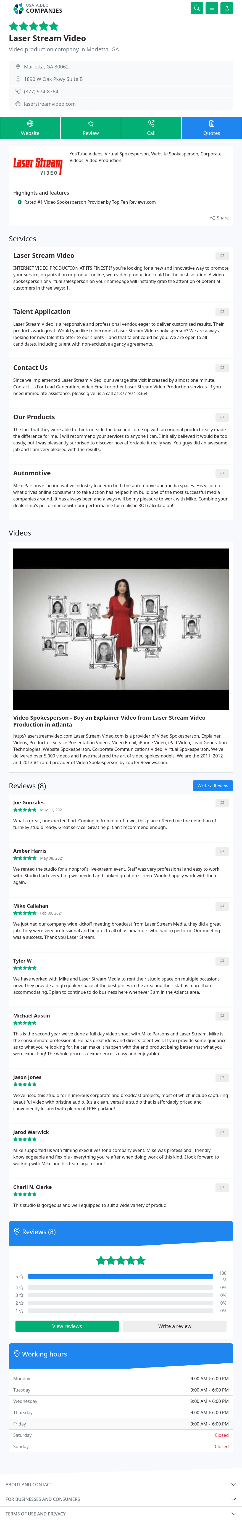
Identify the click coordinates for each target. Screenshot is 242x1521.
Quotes (211, 128)
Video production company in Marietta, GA (64, 49)
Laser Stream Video (47, 38)
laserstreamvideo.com (50, 103)
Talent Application (41, 312)
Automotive (32, 473)
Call (151, 128)
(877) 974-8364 (41, 91)
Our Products (34, 417)
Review (90, 128)
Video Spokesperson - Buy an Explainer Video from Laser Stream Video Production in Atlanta (109, 721)
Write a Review (213, 786)
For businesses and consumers (43, 1499)
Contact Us (30, 368)
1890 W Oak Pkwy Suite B (53, 79)
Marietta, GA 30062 (46, 66)
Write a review (174, 1326)
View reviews (67, 1326)
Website (30, 128)
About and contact (29, 1485)
